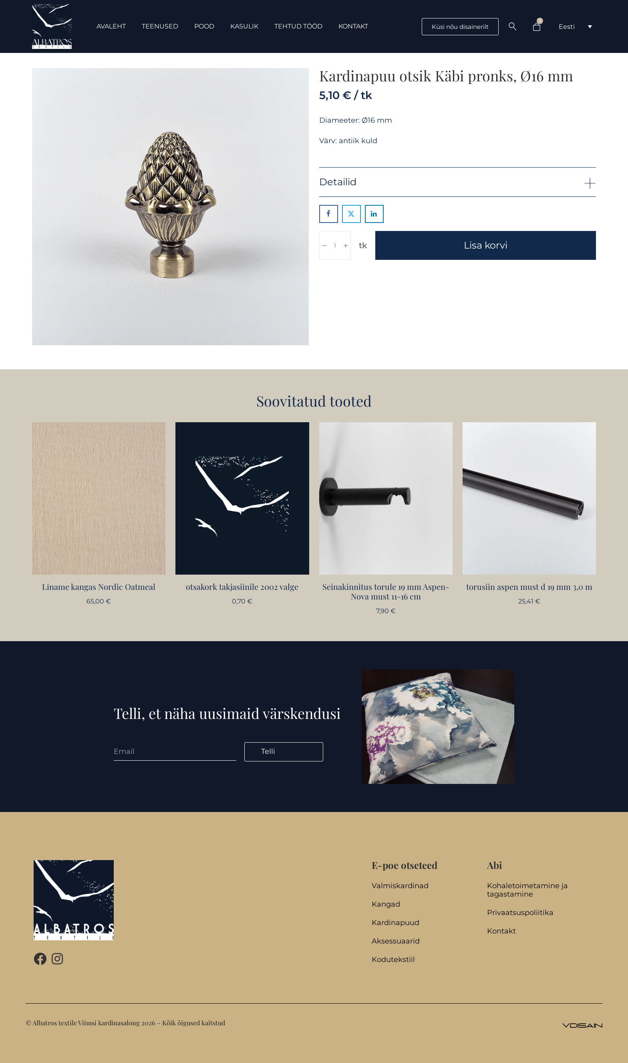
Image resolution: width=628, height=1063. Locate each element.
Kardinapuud (395, 923)
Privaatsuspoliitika (520, 913)
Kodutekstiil (393, 960)
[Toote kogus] (335, 245)
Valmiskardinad (400, 886)
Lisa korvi (485, 245)
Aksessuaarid (396, 941)
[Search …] (513, 26)
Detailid (337, 182)
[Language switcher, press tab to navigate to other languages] (575, 26)
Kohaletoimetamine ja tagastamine (527, 890)
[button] (457, 181)
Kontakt (501, 931)
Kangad (386, 904)
